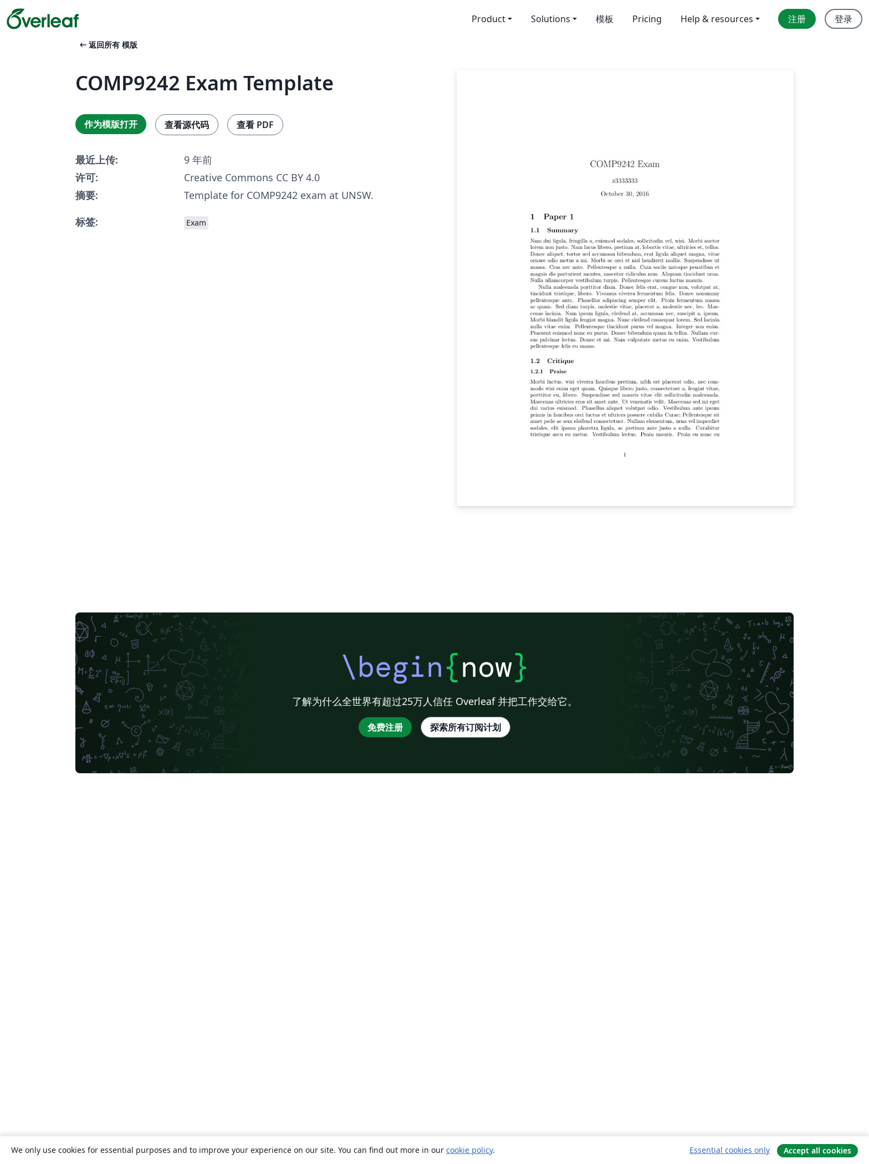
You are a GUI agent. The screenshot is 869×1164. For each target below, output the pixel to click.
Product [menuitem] (488, 19)
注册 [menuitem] (797, 19)
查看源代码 (187, 125)
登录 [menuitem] (843, 19)
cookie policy (469, 1150)
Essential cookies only (729, 1150)
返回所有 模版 (107, 44)
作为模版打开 (110, 124)
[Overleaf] (43, 19)
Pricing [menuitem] (647, 19)
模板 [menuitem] (605, 19)
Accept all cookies (817, 1150)
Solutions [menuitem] (550, 19)
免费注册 (385, 727)
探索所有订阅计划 (465, 727)
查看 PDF (255, 125)
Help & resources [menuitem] (717, 19)
